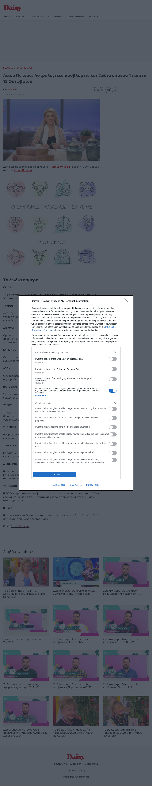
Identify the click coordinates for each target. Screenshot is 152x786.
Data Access (76, 485)
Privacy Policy (92, 485)
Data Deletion (59, 485)
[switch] (113, 359)
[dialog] (76, 393)
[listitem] (76, 352)
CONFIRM (54, 474)
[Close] (127, 301)
